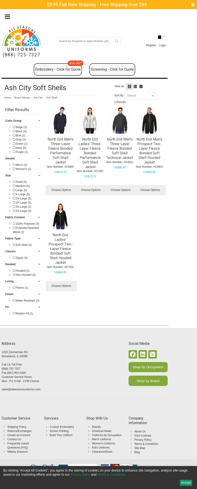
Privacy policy (80, 474)
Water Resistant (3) (26, 300)
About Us (140, 431)
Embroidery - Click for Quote (58, 67)
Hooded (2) (21, 270)
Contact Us (14, 439)
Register (151, 45)
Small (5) (20, 182)
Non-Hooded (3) (24, 274)
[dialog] (98, 477)
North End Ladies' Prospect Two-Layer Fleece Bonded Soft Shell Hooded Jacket (60, 249)
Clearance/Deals (102, 451)
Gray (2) (19, 139)
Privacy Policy (143, 439)
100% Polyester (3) (26, 223)
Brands (96, 427)
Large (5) (20, 190)
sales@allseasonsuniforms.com (21, 389)
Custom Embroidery (62, 427)
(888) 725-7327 (21, 55)
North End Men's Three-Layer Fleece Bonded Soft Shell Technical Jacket (119, 148)
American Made (101, 431)
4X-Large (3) (22, 206)
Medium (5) (21, 186)
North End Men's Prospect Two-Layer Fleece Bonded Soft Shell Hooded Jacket (149, 150)
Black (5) (20, 131)
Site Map (139, 448)
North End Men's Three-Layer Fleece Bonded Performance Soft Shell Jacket (60, 150)
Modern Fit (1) (23, 313)
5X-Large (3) (22, 211)
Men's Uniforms (101, 439)
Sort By (118, 95)
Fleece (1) (20, 287)
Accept (186, 482)
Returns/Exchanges (19, 431)
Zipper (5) (20, 257)
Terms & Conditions (146, 444)
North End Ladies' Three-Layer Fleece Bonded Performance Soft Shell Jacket (90, 153)
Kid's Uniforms (101, 447)
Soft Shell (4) (22, 245)
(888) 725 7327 (11, 368)
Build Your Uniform (61, 435)
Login (162, 45)
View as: (119, 86)
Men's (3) (20, 165)
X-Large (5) (21, 194)
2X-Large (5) (22, 198)
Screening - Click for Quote (112, 69)
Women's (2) (22, 169)
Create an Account (18, 435)
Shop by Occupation (147, 367)
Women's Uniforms (103, 443)
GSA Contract (142, 435)
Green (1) (20, 143)
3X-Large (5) (22, 202)
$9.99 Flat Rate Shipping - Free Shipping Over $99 (97, 4)
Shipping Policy (16, 427)
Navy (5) (19, 148)
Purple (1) (20, 152)
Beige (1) (20, 127)
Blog (137, 452)
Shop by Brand (148, 381)
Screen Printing (59, 431)
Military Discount (17, 451)
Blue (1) (19, 135)
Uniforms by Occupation (106, 435)
